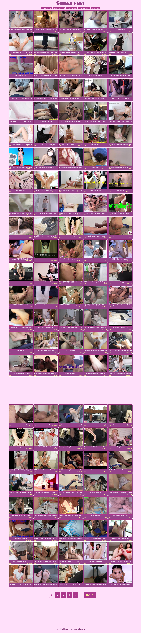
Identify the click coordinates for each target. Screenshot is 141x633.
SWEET (70, 3)
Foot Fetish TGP (84, 8)
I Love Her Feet (46, 8)
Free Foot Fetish (72, 8)
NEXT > (89, 595)
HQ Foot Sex (95, 8)
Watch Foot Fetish (59, 8)
